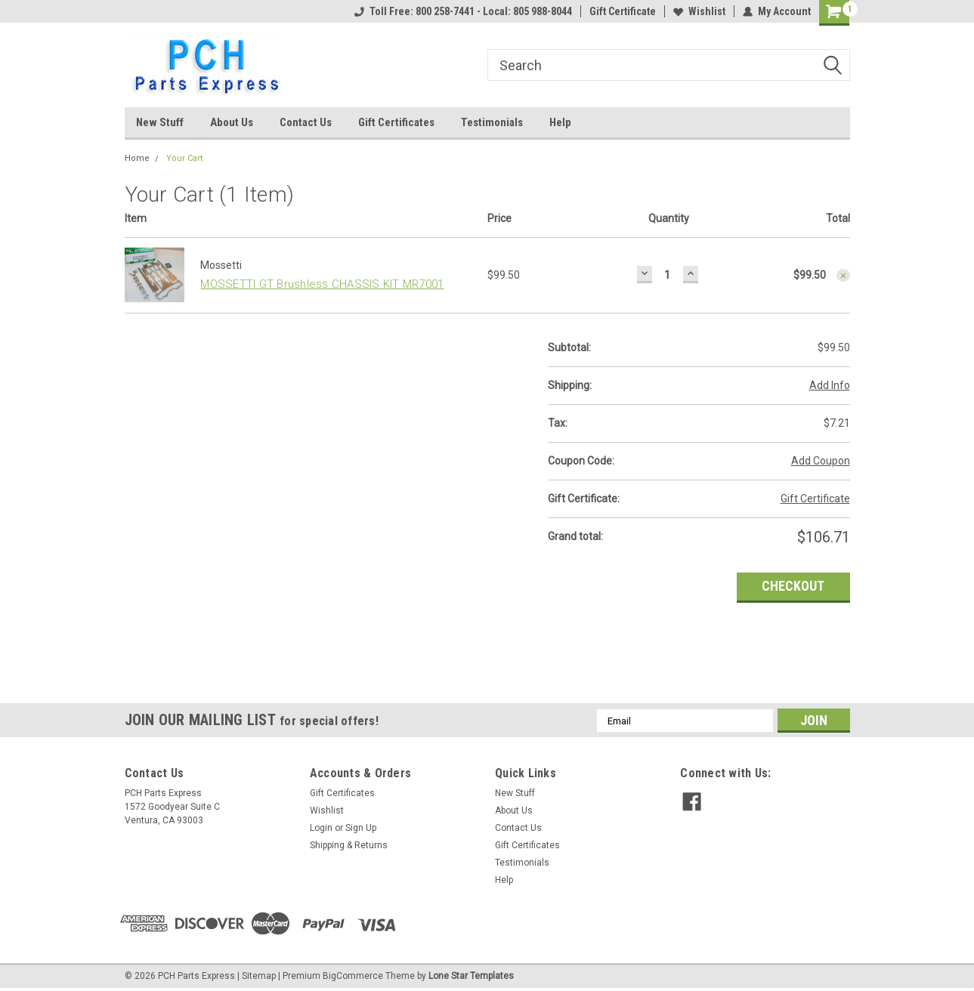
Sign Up (360, 828)
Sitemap (259, 976)
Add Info (829, 385)
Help (560, 122)
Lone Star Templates (471, 976)
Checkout (793, 586)
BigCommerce (353, 976)
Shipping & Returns (349, 845)
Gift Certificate (622, 11)
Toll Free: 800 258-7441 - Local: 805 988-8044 (463, 11)
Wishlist (699, 11)
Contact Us (306, 122)
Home (137, 158)
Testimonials (492, 122)
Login (321, 828)
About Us (231, 122)
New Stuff (160, 122)
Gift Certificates (396, 122)
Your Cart (184, 158)
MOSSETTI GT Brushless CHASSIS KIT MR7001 (322, 284)
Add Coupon (820, 461)
